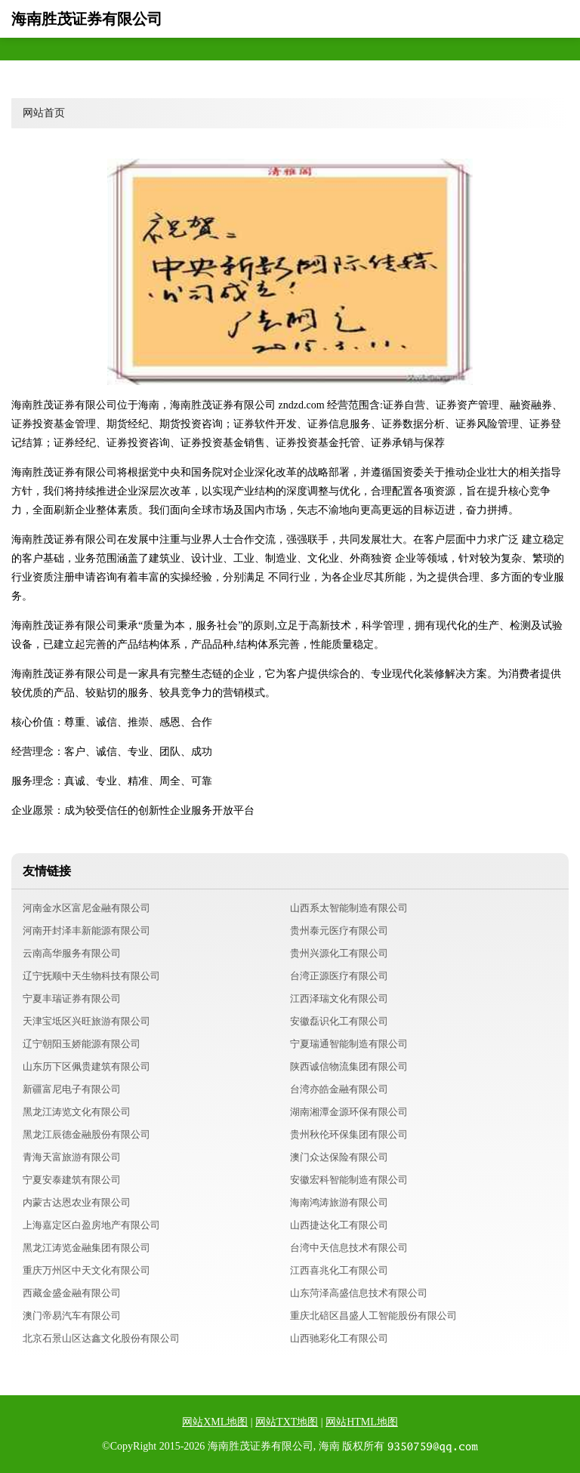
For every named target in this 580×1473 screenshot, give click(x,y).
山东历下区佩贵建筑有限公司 (86, 1066)
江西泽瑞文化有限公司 (339, 998)
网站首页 (44, 113)
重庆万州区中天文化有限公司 (86, 1270)
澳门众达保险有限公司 (339, 1157)
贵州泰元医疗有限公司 (339, 930)
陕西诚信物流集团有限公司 (349, 1066)
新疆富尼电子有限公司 (72, 1089)
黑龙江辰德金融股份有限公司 (86, 1134)
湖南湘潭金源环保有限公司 (349, 1111)
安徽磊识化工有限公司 (339, 1021)
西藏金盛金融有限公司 (72, 1293)
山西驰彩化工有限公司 (339, 1338)
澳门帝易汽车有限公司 (72, 1315)
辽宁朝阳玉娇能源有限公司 (81, 1043)
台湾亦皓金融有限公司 (339, 1089)
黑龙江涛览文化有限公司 (77, 1111)
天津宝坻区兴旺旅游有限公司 (86, 1021)
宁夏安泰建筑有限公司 (72, 1179)
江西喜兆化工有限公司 (339, 1270)
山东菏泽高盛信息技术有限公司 (358, 1293)
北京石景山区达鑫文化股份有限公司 (101, 1338)
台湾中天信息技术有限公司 (349, 1247)
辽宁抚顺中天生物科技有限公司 (91, 975)
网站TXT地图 (286, 1422)
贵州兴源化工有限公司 (339, 953)
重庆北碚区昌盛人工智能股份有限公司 (373, 1315)
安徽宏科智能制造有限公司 (349, 1179)
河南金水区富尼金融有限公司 (86, 908)
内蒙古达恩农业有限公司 (77, 1202)
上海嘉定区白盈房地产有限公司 (91, 1225)
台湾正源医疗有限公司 (339, 975)
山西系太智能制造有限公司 (349, 908)
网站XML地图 (215, 1422)
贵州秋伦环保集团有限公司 (349, 1134)
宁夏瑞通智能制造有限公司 (349, 1043)
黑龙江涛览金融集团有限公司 (86, 1247)
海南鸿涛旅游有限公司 (339, 1202)
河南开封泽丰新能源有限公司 (86, 930)
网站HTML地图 (361, 1422)
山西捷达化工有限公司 (339, 1225)
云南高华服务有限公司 (72, 953)
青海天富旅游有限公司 (72, 1157)
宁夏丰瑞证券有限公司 (72, 998)
